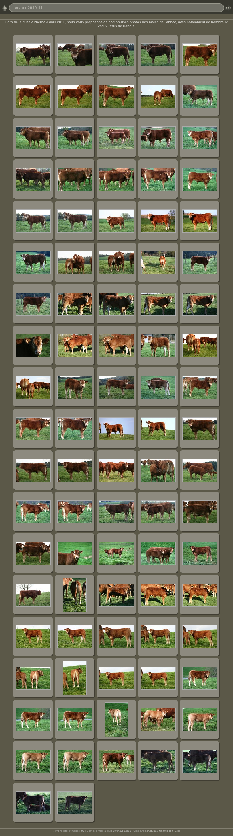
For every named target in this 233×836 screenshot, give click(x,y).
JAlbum (151, 830)
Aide (177, 830)
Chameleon (166, 830)
